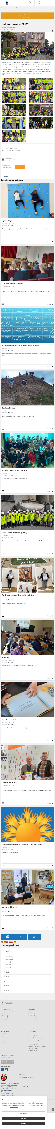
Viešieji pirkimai (6, 1040)
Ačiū (18, 167)
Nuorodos (30, 1034)
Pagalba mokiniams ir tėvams (35, 1016)
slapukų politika (14, 1107)
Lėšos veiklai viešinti (7, 1038)
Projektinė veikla (6, 1042)
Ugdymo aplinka (6, 1014)
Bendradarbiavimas (7, 1022)
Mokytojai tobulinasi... (9, 782)
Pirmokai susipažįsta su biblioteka (14, 720)
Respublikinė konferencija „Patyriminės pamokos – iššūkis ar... (23, 845)
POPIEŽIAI (5, 657)
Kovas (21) (9, 962)
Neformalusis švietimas (34, 1014)
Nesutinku (23, 1118)
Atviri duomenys (32, 1050)
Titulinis (3, 8)
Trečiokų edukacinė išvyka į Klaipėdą (14, 470)
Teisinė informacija (33, 1048)
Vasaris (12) (9, 964)
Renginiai (4, 1020)
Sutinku (23, 1123)
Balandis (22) (10, 959)
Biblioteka (30, 1024)
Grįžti (6, 176)
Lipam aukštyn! (7, 221)
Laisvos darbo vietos (33, 1036)
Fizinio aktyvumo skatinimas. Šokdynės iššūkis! (18, 595)
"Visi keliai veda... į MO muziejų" (13, 283)
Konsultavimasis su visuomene (36, 1042)
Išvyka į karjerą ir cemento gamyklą (14, 533)
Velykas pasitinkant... (9, 907)
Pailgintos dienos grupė (34, 1011)
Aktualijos (18, 8)
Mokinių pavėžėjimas (33, 1018)
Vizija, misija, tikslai (7, 1016)
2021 (7, 990)
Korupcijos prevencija (33, 1040)
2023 (7, 981)
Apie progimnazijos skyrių (8, 1011)
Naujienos (10, 8)
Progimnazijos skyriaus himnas (10, 1018)
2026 (7, 951)
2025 (7, 972)
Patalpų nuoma (32, 1022)
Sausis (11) (9, 967)
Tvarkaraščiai (7, 1003)
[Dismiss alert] (51, 16)
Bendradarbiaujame (9, 408)
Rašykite (4, 1062)
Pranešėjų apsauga (33, 1044)
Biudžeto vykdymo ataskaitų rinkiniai (11, 1034)
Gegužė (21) (9, 956)
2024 (7, 976)
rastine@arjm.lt (8, 1090)
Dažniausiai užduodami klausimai (37, 1046)
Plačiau (49, 242)
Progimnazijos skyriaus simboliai (10, 1024)
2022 (7, 986)
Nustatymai (23, 1113)
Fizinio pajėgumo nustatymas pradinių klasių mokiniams (21, 345)
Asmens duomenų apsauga (35, 1038)
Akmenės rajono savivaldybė (26, 1077)
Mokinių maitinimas (33, 1020)
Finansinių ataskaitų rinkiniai (9, 1036)
